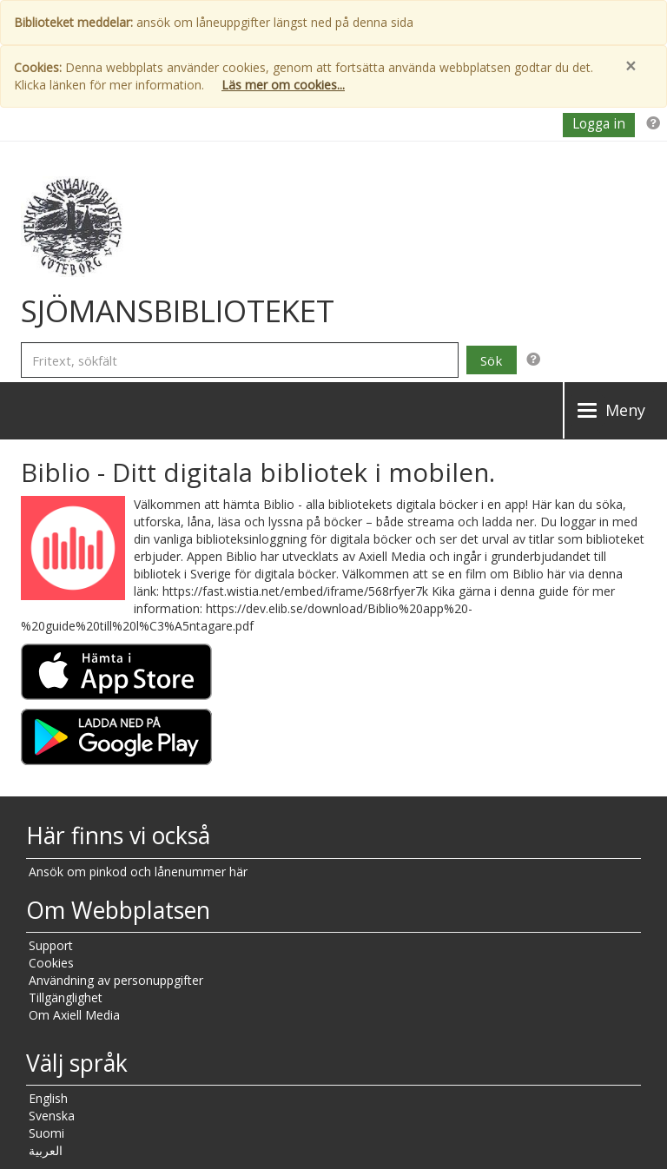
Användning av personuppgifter (116, 980)
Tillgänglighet (65, 997)
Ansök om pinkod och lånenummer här (138, 871)
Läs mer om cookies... (283, 84)
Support (51, 945)
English (48, 1098)
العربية (46, 1150)
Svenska (52, 1115)
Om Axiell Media (74, 1015)
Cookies (51, 962)
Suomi (46, 1133)
